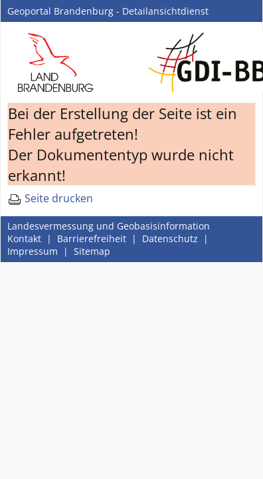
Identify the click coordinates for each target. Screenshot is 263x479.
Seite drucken (50, 198)
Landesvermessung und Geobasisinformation (108, 226)
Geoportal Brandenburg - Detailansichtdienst (108, 11)
